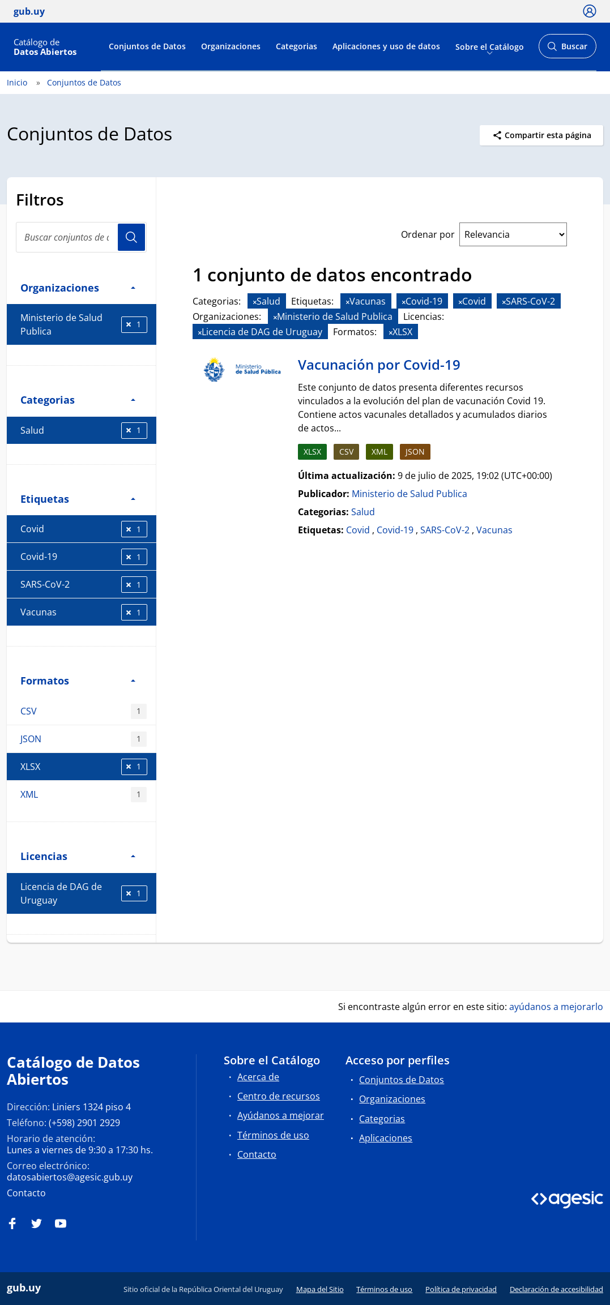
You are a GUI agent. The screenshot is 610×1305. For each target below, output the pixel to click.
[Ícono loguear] (589, 11)
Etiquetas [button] (77, 498)
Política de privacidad (461, 1289)
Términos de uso (273, 1135)
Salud (83, 430)
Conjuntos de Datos (147, 46)
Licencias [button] (77, 856)
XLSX (83, 767)
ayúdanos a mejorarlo (556, 1006)
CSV (83, 711)
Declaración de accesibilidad (556, 1289)
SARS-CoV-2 (83, 584)
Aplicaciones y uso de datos (386, 46)
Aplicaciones (385, 1138)
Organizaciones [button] (77, 287)
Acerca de (258, 1077)
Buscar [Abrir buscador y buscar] (567, 49)
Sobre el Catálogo (489, 46)
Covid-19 (83, 557)
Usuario (131, 237)
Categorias (296, 46)
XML (83, 794)
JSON (83, 739)
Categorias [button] (77, 399)
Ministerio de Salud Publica (83, 324)
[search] (81, 237)
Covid (83, 529)
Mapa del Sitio (320, 1289)
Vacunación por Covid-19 (379, 364)
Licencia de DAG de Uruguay (83, 893)
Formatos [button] (77, 680)
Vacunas (83, 612)
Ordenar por (428, 234)
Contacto (26, 1193)
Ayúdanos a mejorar (280, 1115)
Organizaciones (231, 46)
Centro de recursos (278, 1096)
